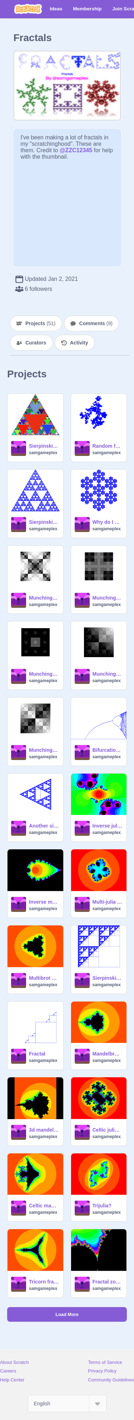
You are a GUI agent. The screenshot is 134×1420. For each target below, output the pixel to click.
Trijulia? (102, 1205)
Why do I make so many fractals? (108, 522)
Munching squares (44, 750)
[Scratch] (28, 9)
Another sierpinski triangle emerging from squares (44, 826)
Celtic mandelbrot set (44, 1205)
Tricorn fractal (44, 1282)
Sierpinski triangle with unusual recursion (108, 978)
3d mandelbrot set (44, 1130)
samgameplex (43, 452)
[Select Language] (67, 1403)
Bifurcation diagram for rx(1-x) (108, 750)
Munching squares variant (44, 598)
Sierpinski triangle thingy (44, 446)
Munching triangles (108, 674)
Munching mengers (44, 674)
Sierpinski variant (44, 522)
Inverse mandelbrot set (44, 902)
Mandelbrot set (108, 1054)
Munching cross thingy (108, 598)
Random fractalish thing (108, 446)
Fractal (37, 1054)
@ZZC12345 (76, 150)
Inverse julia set (108, 826)
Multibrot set (44, 978)
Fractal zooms (108, 1282)
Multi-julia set (108, 902)
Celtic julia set (108, 1130)
